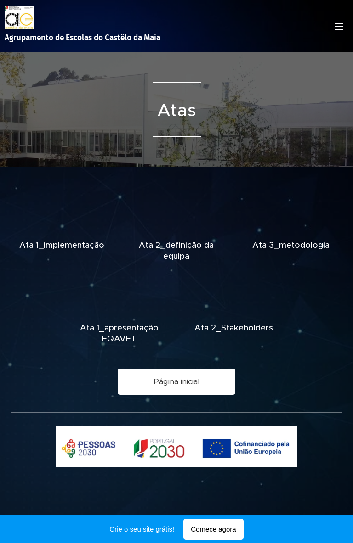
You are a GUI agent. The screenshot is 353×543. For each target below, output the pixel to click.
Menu (339, 26)
